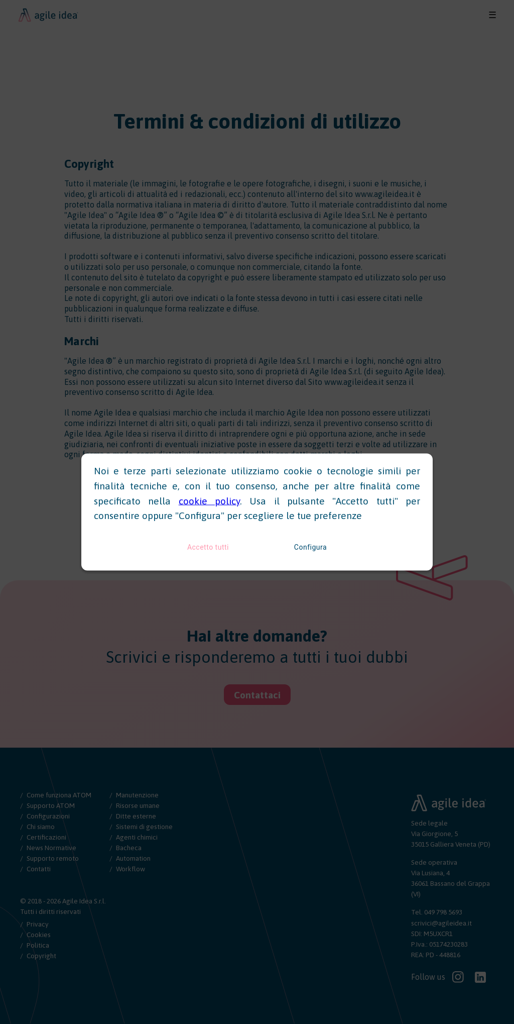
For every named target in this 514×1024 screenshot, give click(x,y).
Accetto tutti (208, 547)
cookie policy (209, 500)
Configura (310, 547)
